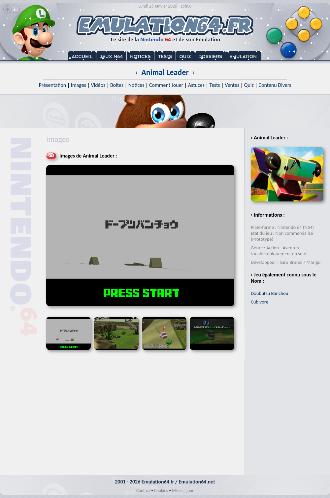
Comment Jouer (166, 85)
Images (78, 85)
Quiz (249, 85)
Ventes (232, 85)
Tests (215, 85)
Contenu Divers (274, 85)
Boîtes (116, 85)
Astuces (196, 85)
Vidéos (98, 85)
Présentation (52, 85)
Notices (136, 85)
